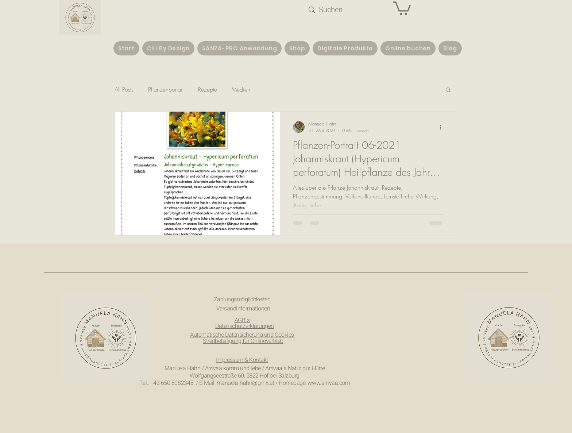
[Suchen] (338, 10)
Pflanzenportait (165, 89)
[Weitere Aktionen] (442, 127)
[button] (402, 7)
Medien (241, 89)
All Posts (124, 89)
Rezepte (207, 89)
